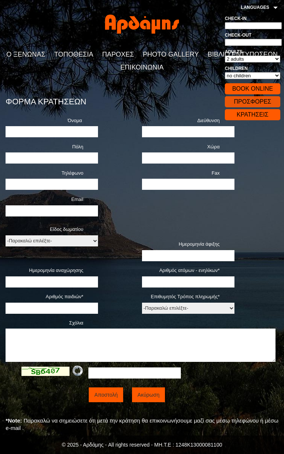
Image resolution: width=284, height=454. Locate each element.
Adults (234, 51)
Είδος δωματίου (67, 229)
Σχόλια (76, 323)
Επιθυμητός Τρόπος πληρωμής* (185, 296)
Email (77, 199)
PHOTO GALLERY (171, 54)
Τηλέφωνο (73, 173)
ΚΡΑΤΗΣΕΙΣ (252, 114)
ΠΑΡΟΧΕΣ (118, 54)
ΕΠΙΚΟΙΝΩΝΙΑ (142, 67)
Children (236, 68)
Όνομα (75, 120)
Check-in (236, 18)
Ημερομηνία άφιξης (199, 244)
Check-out (238, 35)
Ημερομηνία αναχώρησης (56, 270)
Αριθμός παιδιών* (65, 296)
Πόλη (77, 146)
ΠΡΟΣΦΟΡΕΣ (252, 101)
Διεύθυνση (208, 120)
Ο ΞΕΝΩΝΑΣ (25, 54)
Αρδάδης (142, 24)
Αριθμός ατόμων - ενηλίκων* (189, 270)
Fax (216, 173)
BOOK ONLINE (252, 88)
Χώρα (213, 146)
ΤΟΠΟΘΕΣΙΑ (74, 54)
